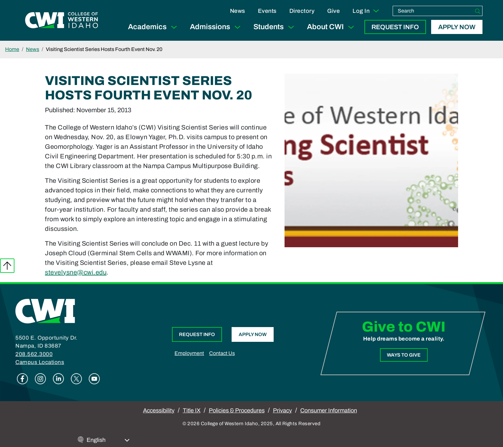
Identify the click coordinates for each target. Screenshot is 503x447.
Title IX (191, 410)
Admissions (216, 27)
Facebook (22, 379)
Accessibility (159, 410)
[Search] (477, 11)
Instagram (40, 379)
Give (333, 11)
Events (267, 11)
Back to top (7, 265)
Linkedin (58, 379)
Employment (189, 353)
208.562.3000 (34, 354)
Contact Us (222, 353)
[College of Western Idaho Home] (62, 20)
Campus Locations (39, 362)
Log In (366, 11)
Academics (154, 27)
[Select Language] (108, 440)
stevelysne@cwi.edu (76, 272)
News (237, 11)
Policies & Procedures (237, 410)
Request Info (395, 26)
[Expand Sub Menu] (174, 27)
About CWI (332, 27)
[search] (433, 11)
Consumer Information (328, 410)
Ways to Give (404, 355)
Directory (302, 11)
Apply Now (456, 26)
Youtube (94, 379)
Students (275, 27)
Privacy (282, 410)
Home (12, 49)
